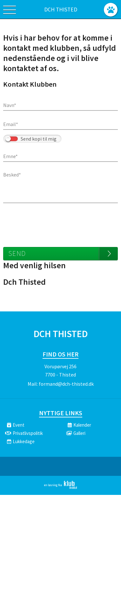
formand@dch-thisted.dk (66, 384)
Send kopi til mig (39, 139)
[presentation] (51, 222)
